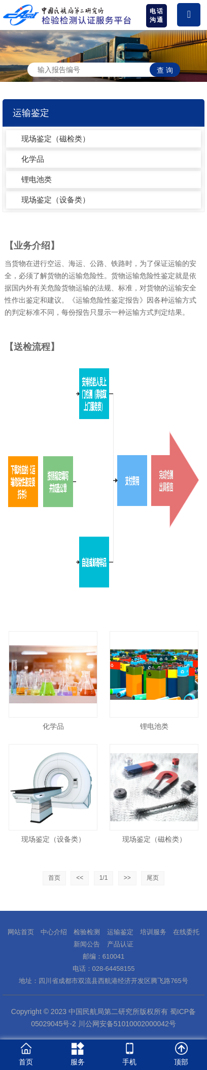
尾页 (153, 877)
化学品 (32, 159)
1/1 (103, 877)
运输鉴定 (120, 932)
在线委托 (186, 932)
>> (127, 877)
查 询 (165, 70)
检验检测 (87, 932)
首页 (54, 877)
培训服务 (153, 932)
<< (79, 877)
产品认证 (120, 944)
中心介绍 (54, 932)
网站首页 (21, 932)
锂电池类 (36, 179)
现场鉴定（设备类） (55, 199)
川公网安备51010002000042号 (126, 1024)
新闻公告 (87, 944)
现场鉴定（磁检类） (55, 138)
